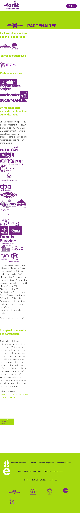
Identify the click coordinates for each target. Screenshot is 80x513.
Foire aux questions (18, 463)
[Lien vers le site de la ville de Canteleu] (12, 502)
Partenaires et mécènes (53, 471)
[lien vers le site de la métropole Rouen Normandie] (65, 492)
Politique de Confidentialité (35, 480)
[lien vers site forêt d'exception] (41, 492)
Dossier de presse (46, 463)
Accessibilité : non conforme (29, 471)
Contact (33, 463)
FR (69, 6)
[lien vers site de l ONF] (14, 492)
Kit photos (53, 480)
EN (74, 6)
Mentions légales (64, 463)
